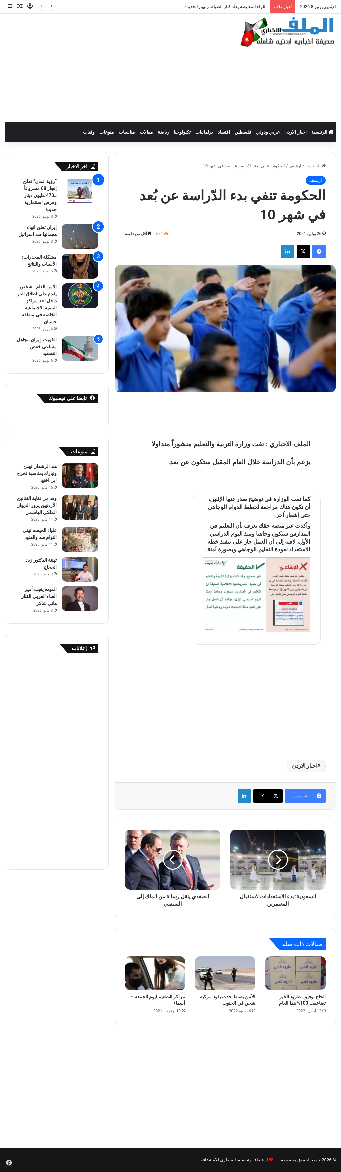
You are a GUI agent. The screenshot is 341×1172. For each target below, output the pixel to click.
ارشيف (295, 165)
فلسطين (243, 132)
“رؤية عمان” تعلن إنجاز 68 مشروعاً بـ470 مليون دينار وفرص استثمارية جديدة (40, 195)
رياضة (163, 132)
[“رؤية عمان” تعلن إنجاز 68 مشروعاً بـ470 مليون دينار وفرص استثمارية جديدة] (80, 190)
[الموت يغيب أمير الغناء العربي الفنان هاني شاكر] (80, 598)
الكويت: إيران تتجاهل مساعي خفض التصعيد (37, 346)
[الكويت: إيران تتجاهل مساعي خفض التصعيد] (80, 348)
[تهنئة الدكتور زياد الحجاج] (80, 569)
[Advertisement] (111, 67)
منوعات (106, 132)
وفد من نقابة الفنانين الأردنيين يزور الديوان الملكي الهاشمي (36, 505)
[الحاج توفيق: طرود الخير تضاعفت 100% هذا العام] (295, 973)
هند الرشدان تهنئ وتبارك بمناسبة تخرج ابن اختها (37, 473)
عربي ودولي (268, 132)
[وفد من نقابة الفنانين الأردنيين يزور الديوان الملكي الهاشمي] (80, 507)
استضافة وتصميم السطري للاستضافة (234, 1159)
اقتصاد (224, 132)
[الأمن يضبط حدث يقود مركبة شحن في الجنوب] (225, 973)
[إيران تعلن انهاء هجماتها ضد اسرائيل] (80, 236)
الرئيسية (322, 132)
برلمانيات (204, 132)
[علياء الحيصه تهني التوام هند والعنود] (80, 539)
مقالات (146, 132)
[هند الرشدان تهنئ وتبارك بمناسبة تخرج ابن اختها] (80, 475)
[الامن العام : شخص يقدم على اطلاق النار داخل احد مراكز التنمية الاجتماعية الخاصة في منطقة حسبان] (80, 295)
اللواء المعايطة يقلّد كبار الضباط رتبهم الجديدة (225, 6)
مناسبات (127, 132)
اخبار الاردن (295, 132)
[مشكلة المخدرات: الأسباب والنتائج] (80, 266)
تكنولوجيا (182, 132)
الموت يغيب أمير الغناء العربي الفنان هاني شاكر (38, 596)
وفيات (89, 132)
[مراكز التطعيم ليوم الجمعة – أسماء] (155, 973)
